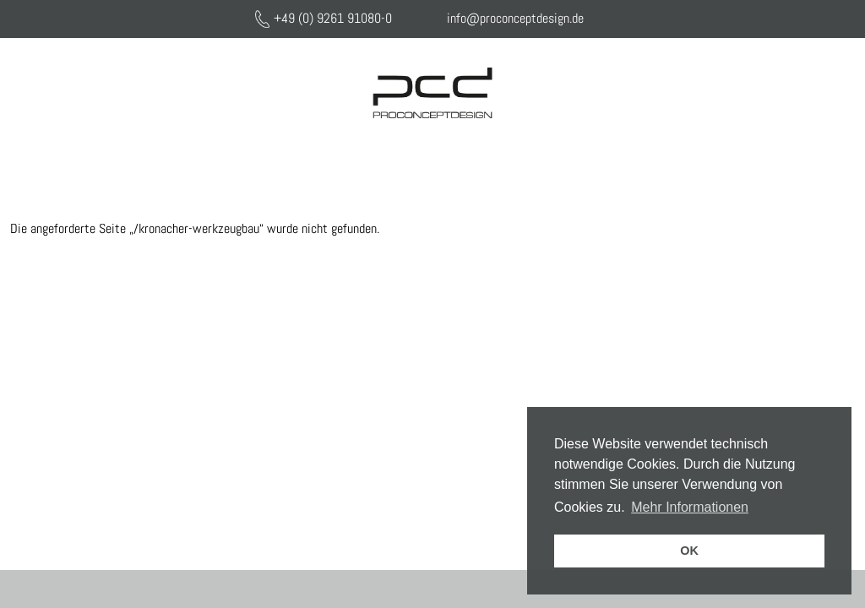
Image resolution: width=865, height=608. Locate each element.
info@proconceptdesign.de (515, 18)
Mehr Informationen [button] (689, 507)
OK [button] (689, 550)
